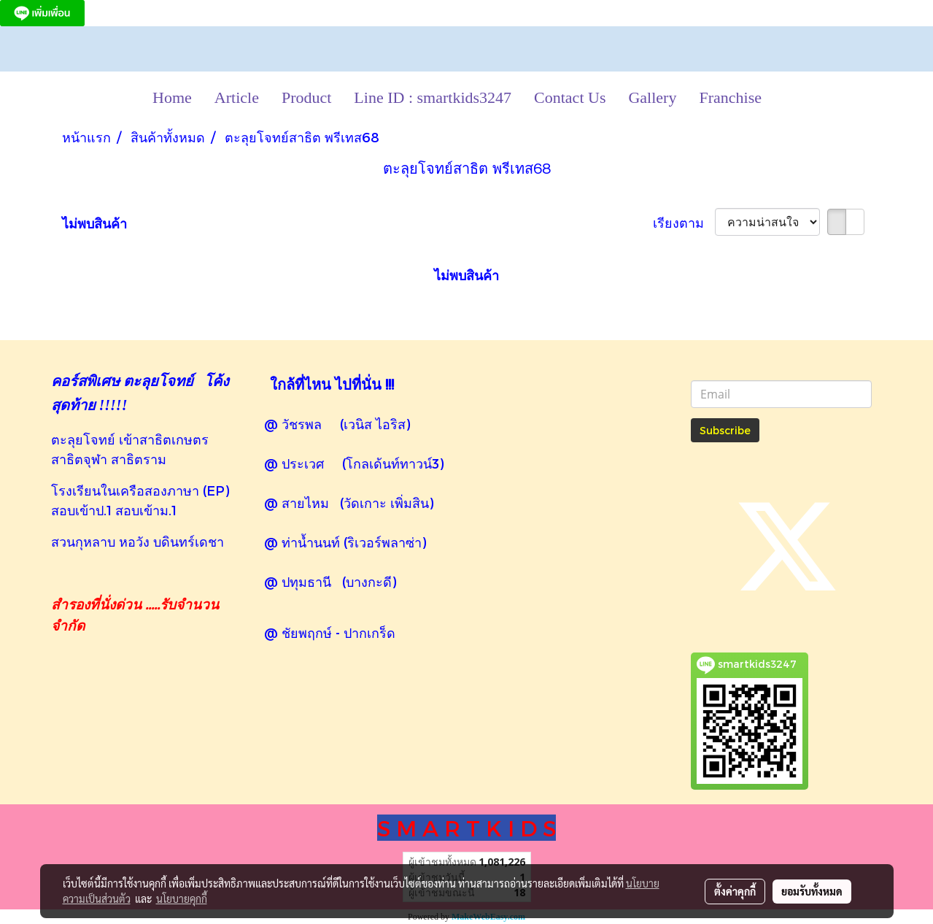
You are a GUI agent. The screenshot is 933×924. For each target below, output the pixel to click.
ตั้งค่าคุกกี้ (735, 891)
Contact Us (569, 97)
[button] (785, 98)
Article (236, 97)
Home (172, 97)
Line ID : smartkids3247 (432, 97)
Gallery (652, 97)
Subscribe (725, 430)
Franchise (730, 97)
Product (306, 97)
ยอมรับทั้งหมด (812, 891)
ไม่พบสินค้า (94, 223)
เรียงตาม (684, 222)
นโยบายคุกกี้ (181, 898)
